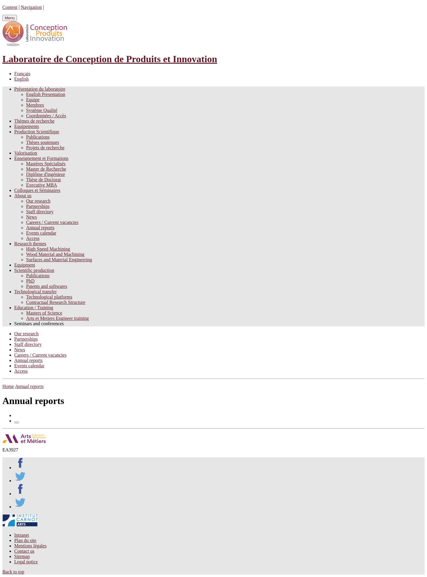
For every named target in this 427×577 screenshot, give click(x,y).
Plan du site (25, 540)
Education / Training (33, 307)
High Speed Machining (48, 248)
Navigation (31, 7)
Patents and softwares (46, 286)
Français (22, 73)
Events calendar (41, 232)
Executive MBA (41, 184)
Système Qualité (41, 110)
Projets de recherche (45, 147)
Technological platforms (49, 296)
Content (9, 7)
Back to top (13, 571)
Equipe (32, 99)
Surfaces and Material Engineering (59, 259)
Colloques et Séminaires (37, 190)
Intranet (21, 535)
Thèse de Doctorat (43, 179)
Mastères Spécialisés (46, 163)
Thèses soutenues (42, 142)
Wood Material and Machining (55, 254)
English (21, 78)
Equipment (24, 264)
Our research (38, 200)
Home (8, 386)
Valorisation (25, 153)
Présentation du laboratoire (39, 89)
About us (22, 195)
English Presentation (45, 94)
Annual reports (40, 227)
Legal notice (26, 561)
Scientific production (34, 270)
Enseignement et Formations (41, 158)
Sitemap (22, 556)
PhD (30, 280)
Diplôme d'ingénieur (45, 174)
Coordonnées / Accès (46, 115)
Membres (35, 105)
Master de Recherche (46, 169)
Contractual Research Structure (55, 302)
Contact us (24, 551)
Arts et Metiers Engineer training (57, 318)
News (31, 216)
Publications (38, 137)
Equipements (26, 126)
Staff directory (40, 211)
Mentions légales (30, 545)
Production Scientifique (36, 131)
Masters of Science (44, 312)
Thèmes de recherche (34, 121)
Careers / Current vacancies (52, 222)
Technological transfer (35, 291)
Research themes (30, 243)
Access (32, 238)
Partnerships (38, 206)
